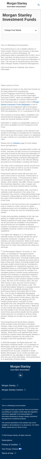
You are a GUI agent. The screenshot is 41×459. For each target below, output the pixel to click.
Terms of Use (7, 453)
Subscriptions (7, 440)
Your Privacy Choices (12, 449)
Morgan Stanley (9, 385)
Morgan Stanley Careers (12, 390)
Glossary (16, 143)
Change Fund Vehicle (13, 30)
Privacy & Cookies (10, 444)
